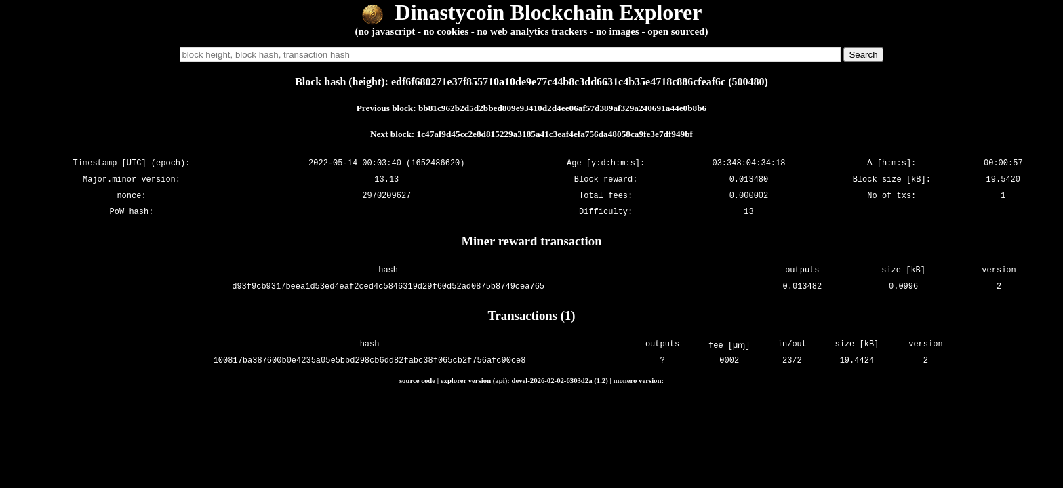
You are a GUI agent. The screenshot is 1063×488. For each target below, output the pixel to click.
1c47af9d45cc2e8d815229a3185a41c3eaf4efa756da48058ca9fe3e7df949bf (555, 134)
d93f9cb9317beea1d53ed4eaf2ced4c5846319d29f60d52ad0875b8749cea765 (388, 286)
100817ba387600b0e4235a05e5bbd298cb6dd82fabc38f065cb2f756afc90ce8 (371, 361)
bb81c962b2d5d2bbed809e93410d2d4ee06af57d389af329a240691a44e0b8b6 (562, 108)
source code (417, 380)
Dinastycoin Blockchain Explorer (531, 12)
